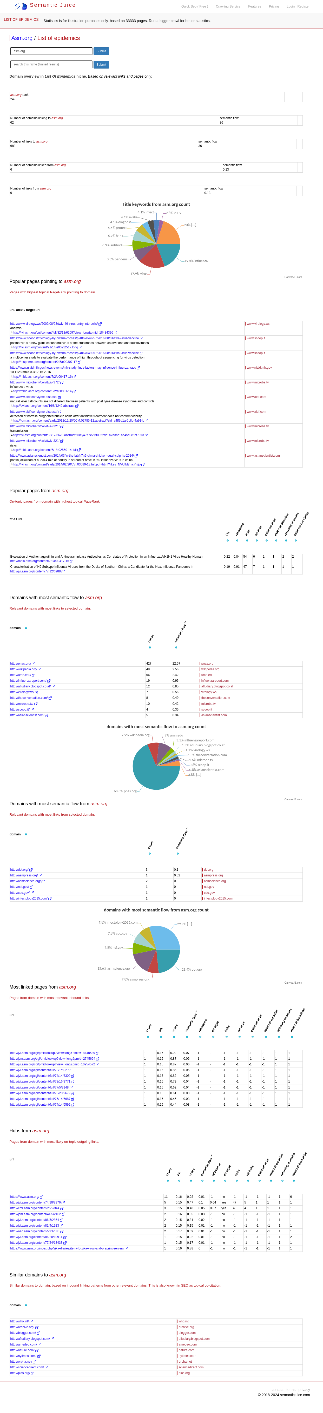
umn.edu (207, 675)
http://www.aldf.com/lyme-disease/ (36, 397)
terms (290, 1390)
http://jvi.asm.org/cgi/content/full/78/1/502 (40, 1070)
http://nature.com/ (24, 1350)
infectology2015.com (218, 898)
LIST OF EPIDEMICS (21, 19)
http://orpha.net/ (23, 1361)
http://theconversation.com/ (31, 698)
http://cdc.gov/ (22, 893)
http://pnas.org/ (22, 663)
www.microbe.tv (258, 382)
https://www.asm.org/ (26, 1197)
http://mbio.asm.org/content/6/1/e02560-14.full (47, 450)
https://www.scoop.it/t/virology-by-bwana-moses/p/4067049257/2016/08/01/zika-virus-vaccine (76, 338)
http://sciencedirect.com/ (29, 1367)
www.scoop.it (256, 338)
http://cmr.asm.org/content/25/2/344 (36, 1208)
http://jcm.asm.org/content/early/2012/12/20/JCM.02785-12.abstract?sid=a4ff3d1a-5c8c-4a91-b (80, 420)
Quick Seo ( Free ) (194, 6)
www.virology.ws (258, 324)
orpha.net (185, 1361)
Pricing (274, 6)
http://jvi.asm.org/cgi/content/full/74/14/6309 (42, 1076)
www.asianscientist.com (263, 455)
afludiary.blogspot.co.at (217, 686)
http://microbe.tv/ (23, 704)
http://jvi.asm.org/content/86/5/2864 (36, 1220)
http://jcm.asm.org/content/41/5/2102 (37, 1214)
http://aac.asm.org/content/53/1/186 (36, 1231)
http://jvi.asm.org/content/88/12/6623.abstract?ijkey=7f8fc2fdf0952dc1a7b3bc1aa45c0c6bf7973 (80, 435)
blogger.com (187, 1333)
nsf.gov (209, 887)
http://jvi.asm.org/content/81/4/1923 (36, 1225)
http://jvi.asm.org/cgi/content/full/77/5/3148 (41, 1087)
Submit (101, 51)
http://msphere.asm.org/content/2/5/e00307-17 (47, 362)
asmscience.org (215, 881)
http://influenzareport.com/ (30, 680)
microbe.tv (208, 704)
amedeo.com (188, 1344)
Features (254, 6)
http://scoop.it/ (22, 709)
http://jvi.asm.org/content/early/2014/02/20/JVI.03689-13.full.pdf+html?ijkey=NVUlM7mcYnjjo (79, 464)
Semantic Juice (45, 5)
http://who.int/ (21, 1321)
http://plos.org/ (22, 1373)
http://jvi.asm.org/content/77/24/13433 (38, 1243)
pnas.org (207, 663)
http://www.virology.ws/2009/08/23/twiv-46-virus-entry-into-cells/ (56, 324)
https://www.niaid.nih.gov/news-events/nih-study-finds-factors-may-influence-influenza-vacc (75, 367)
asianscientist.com (214, 715)
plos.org (184, 1373)
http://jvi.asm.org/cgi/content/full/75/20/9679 (42, 1093)
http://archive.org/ (24, 1327)
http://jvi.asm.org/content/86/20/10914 (38, 1237)
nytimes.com (187, 1356)
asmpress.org (213, 875)
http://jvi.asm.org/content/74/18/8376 (37, 1202)
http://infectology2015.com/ (31, 898)
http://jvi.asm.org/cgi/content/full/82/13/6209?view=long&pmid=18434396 (65, 332)
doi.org (209, 869)
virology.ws (208, 692)
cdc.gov (209, 893)
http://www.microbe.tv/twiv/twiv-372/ (37, 382)
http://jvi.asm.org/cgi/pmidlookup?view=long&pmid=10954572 (54, 1064)
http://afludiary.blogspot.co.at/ (32, 686)
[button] (227, 540)
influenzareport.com (215, 680)
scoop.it (206, 709)
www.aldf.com (256, 397)
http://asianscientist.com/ (29, 715)
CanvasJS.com (293, 277)
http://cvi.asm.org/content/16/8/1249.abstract (45, 406)
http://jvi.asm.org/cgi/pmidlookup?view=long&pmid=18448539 (54, 1053)
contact (278, 1390)
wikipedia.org (210, 669)
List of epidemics (58, 38)
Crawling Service (228, 6)
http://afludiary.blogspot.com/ (32, 1339)
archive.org (186, 1327)
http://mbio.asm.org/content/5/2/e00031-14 (44, 391)
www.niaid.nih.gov (259, 367)
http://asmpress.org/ (26, 875)
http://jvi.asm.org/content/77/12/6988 (37, 571)
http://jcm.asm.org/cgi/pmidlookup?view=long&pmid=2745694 (54, 1058)
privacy (304, 1390)
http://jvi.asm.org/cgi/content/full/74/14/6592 (42, 1104)
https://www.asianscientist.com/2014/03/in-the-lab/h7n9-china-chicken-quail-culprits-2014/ (74, 455)
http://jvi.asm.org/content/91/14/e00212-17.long (47, 347)
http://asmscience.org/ (27, 881)
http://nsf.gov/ (21, 887)
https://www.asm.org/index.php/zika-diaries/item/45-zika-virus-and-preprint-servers (69, 1248)
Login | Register (298, 6)
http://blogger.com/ (25, 1333)
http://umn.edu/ (22, 675)
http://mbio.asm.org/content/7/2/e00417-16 (44, 376)
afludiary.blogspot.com (194, 1339)
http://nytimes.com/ (25, 1356)
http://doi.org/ (21, 869)
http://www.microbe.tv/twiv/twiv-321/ (37, 426)
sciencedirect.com (191, 1367)
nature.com (186, 1350)
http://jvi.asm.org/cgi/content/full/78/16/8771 (42, 1081)
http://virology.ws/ (24, 692)
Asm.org (22, 38)
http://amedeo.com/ (25, 1344)
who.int (184, 1321)
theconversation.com (215, 698)
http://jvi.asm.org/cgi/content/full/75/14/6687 (42, 1099)
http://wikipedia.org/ (25, 669)
